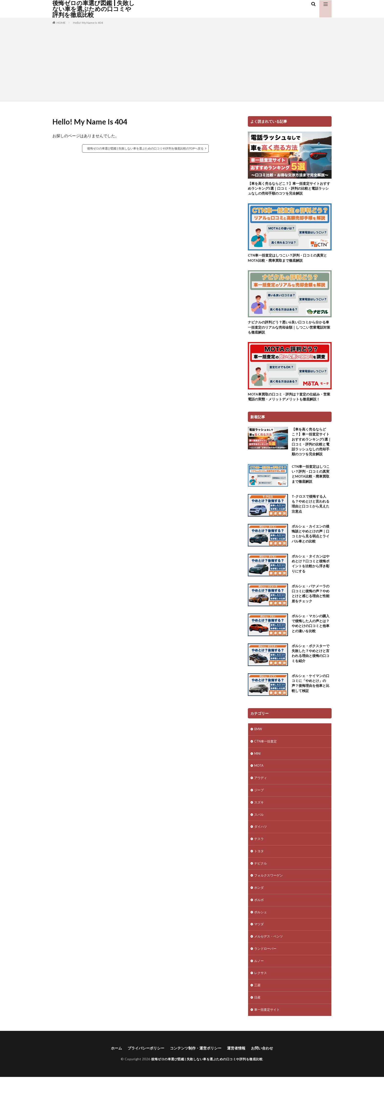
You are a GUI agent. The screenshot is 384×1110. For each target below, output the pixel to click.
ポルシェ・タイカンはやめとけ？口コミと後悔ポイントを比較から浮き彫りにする (310, 584)
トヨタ (259, 877)
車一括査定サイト (268, 1042)
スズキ (259, 826)
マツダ (259, 953)
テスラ (259, 864)
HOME (61, 23)
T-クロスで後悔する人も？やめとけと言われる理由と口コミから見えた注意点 (310, 524)
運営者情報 (239, 1081)
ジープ (259, 813)
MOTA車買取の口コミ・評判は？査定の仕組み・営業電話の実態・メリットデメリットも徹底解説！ (288, 404)
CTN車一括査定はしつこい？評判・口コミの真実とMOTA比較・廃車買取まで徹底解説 (288, 260)
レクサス (261, 1004)
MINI (258, 775)
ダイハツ (261, 851)
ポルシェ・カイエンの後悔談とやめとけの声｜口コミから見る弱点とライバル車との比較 (310, 554)
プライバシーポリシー (143, 1081)
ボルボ (259, 927)
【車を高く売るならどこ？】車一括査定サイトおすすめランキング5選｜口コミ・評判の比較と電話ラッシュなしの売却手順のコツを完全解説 (289, 189)
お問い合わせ (266, 1081)
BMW (258, 749)
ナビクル (261, 889)
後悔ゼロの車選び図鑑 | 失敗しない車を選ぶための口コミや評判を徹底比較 (93, 9)
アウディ (261, 800)
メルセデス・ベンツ (269, 966)
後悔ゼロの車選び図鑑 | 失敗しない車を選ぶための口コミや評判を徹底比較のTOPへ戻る (145, 148)
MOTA (259, 787)
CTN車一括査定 (266, 762)
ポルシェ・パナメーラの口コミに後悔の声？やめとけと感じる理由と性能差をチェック (310, 614)
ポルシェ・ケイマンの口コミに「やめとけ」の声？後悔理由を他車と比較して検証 (310, 703)
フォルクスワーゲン (269, 902)
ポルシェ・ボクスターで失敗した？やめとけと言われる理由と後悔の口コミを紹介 (310, 673)
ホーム (112, 1081)
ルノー (259, 991)
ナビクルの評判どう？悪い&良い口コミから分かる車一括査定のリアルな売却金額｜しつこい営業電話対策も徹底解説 (289, 330)
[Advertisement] (192, 62)
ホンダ (259, 915)
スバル (259, 838)
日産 (257, 1029)
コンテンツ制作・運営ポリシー (195, 1081)
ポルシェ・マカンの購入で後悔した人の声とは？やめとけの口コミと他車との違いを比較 (310, 643)
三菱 (257, 1017)
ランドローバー (266, 978)
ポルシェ (261, 940)
